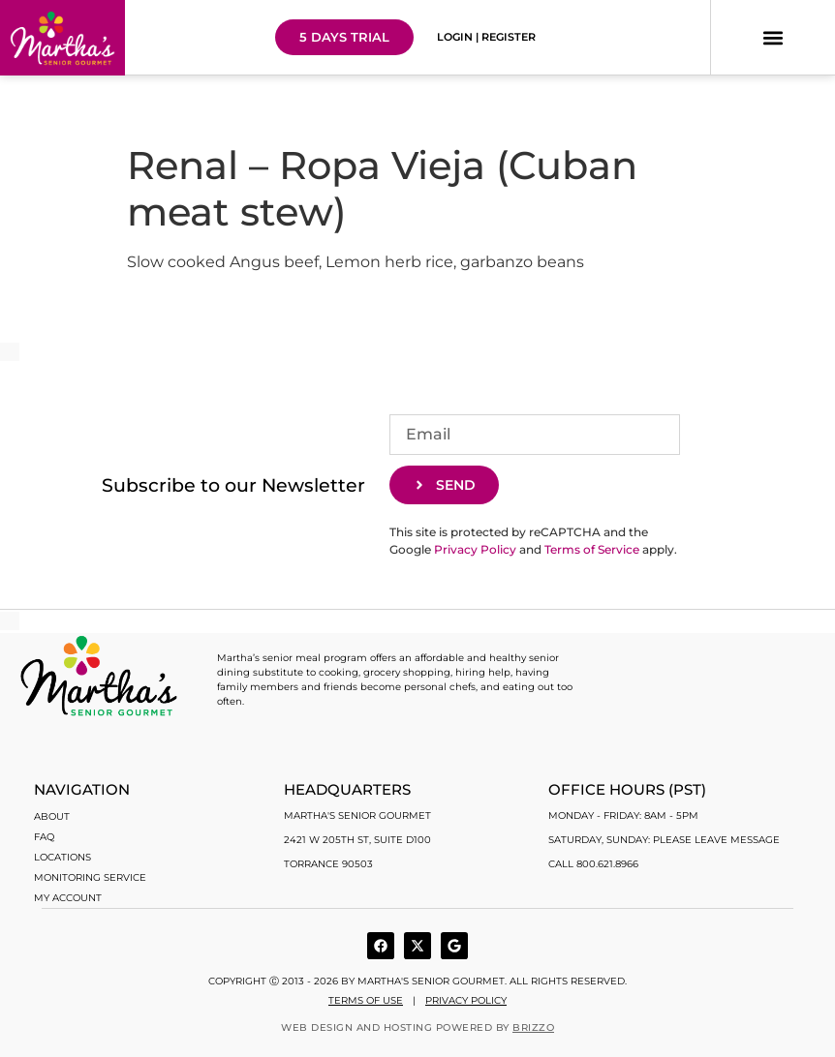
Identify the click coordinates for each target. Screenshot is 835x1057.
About (52, 816)
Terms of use (365, 1000)
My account (68, 897)
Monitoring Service (90, 877)
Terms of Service (591, 549)
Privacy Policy (475, 549)
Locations (62, 857)
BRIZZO (533, 1027)
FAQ (44, 836)
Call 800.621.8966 (593, 864)
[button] (773, 37)
